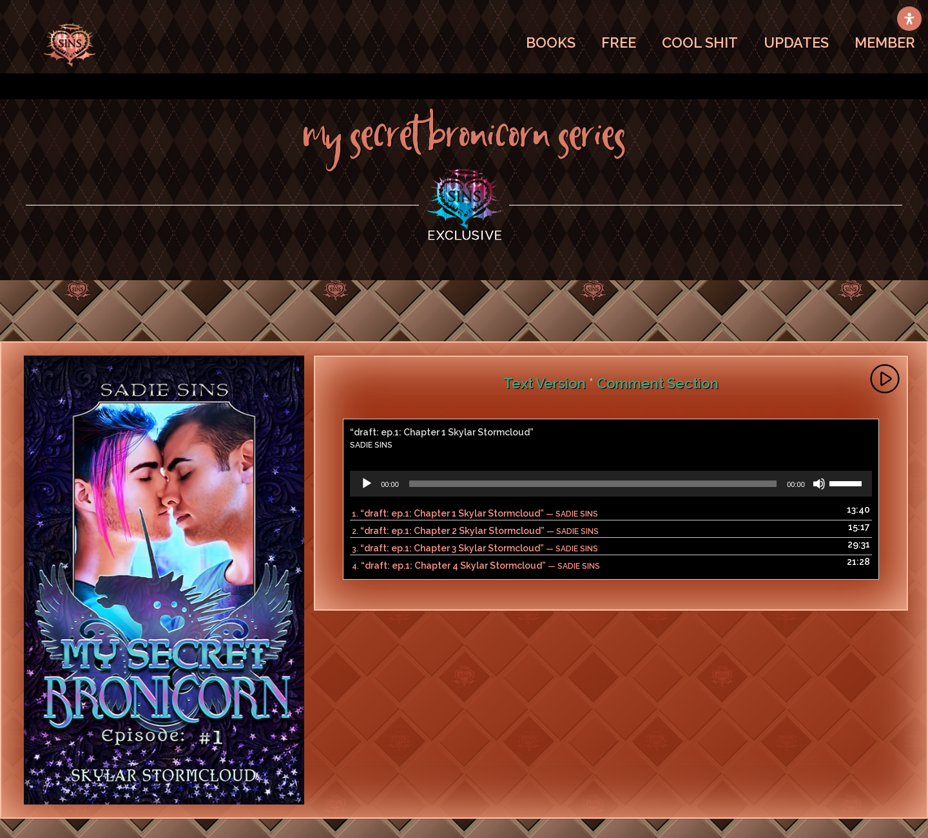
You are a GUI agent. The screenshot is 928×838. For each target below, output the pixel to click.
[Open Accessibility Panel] (909, 18)
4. (476, 565)
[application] (611, 484)
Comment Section (658, 383)
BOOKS (550, 42)
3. (475, 548)
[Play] (366, 483)
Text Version (544, 383)
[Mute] (819, 483)
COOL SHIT (700, 42)
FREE (618, 42)
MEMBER (885, 42)
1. (475, 513)
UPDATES (796, 42)
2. (475, 531)
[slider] (593, 484)
